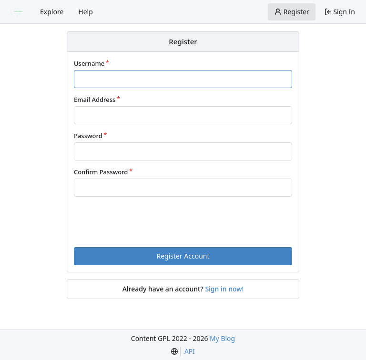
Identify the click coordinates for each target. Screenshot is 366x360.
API (189, 351)
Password (88, 135)
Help (85, 11)
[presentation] (197, 221)
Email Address (94, 99)
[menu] (174, 351)
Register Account (182, 255)
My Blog (222, 338)
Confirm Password (101, 172)
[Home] (18, 11)
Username (89, 63)
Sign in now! (224, 288)
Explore (51, 11)
